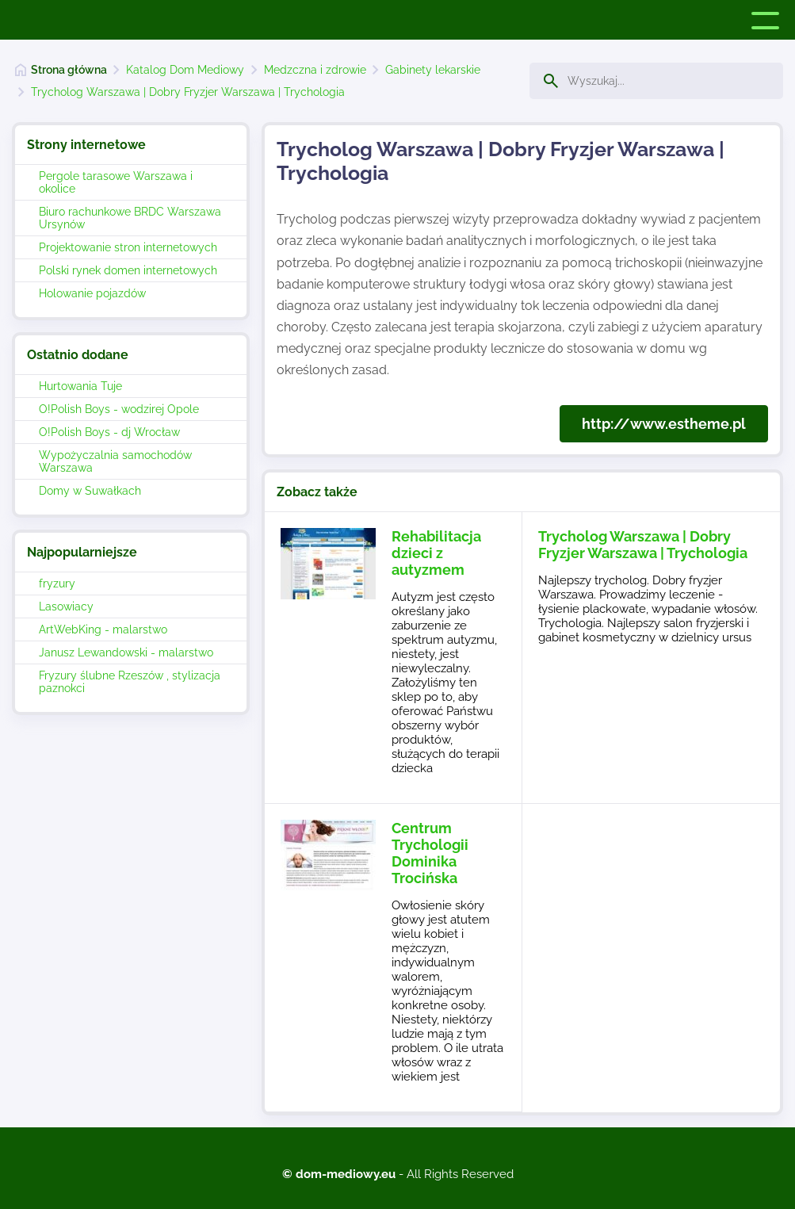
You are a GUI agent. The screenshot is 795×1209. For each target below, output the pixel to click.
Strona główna (69, 69)
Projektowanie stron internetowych (128, 247)
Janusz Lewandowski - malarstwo (126, 652)
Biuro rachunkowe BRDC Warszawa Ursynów (130, 218)
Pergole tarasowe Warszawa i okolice (116, 182)
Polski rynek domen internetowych (128, 270)
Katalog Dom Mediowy (185, 69)
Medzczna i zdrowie (315, 69)
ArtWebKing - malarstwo (103, 629)
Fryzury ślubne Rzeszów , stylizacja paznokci (129, 681)
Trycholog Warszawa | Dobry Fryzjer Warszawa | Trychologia (188, 92)
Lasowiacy (66, 606)
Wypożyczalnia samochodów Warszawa (115, 461)
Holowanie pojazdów (92, 293)
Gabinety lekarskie (432, 69)
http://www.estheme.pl (664, 423)
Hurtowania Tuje (80, 386)
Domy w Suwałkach (90, 490)
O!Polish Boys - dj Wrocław (109, 432)
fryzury (57, 583)
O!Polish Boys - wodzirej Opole (119, 409)
